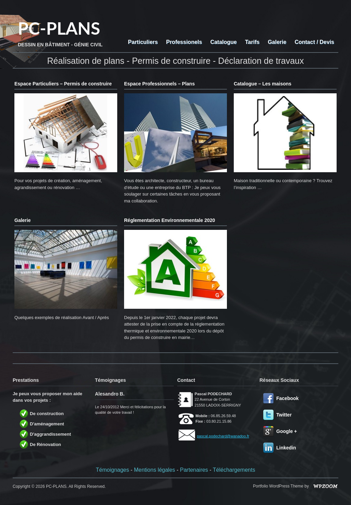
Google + (286, 431)
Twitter (284, 415)
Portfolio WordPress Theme (278, 486)
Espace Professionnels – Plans (159, 83)
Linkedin (286, 447)
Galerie (277, 42)
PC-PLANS (59, 28)
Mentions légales (154, 470)
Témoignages (112, 470)
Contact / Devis (314, 42)
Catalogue (223, 42)
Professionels (184, 42)
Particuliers (143, 42)
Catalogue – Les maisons (262, 83)
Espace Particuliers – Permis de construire (63, 83)
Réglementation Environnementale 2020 (169, 220)
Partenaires (194, 470)
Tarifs (252, 42)
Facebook (287, 398)
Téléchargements (234, 470)
